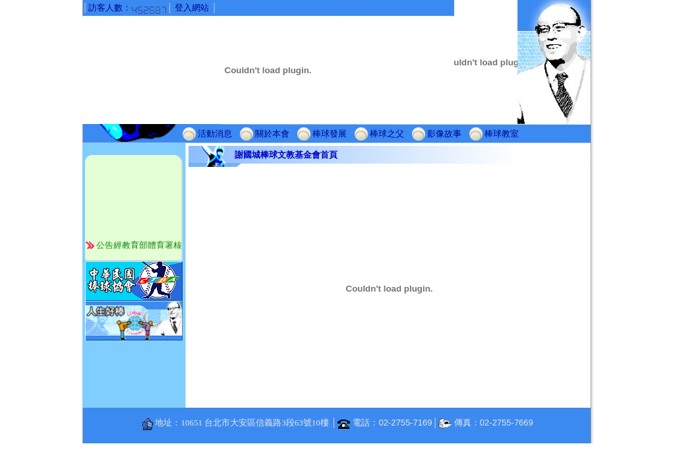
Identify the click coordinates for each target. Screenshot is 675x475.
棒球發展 (329, 133)
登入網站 (192, 8)
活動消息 (215, 133)
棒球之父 (387, 133)
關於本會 (272, 133)
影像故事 (444, 133)
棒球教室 (501, 133)
